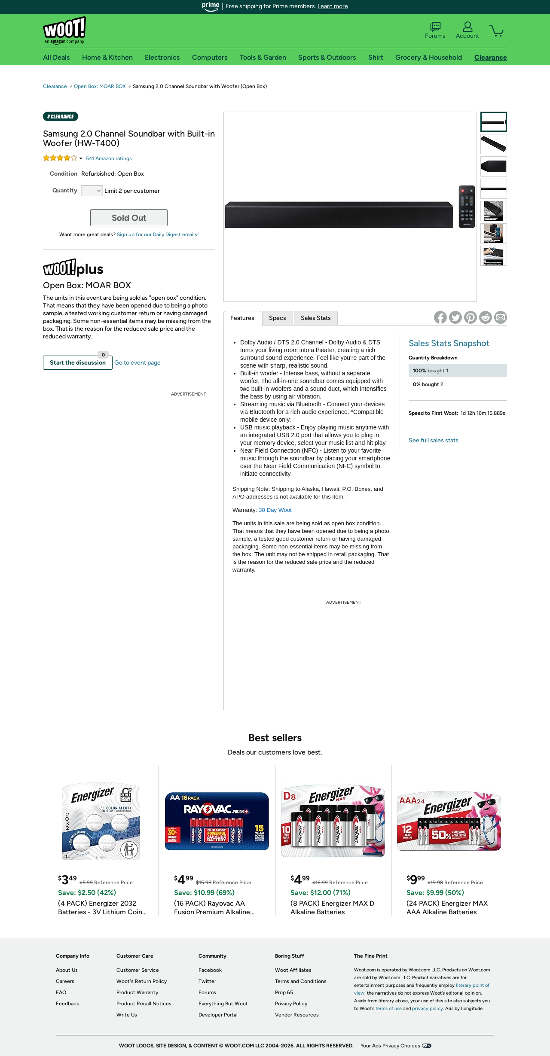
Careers (65, 981)
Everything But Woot (223, 1004)
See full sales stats (433, 440)
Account (467, 30)
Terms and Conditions (301, 981)
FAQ (61, 992)
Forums (435, 30)
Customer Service (137, 970)
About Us (67, 970)
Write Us (126, 1015)
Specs (277, 318)
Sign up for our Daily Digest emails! (158, 234)
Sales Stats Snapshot (449, 343)
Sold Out (129, 218)
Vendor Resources (297, 1015)
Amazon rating (109, 158)
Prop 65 (284, 992)
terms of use (389, 1008)
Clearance (55, 86)
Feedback (67, 1004)
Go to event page (137, 362)
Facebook (210, 970)
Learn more (333, 6)
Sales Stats (316, 318)
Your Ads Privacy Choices (390, 1046)
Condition (63, 173)
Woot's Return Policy (141, 981)
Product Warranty (137, 992)
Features (242, 318)
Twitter (207, 981)
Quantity (64, 190)
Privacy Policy (291, 1004)
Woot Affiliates (293, 970)
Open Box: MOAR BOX (100, 86)
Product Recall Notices (143, 1004)
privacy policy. (428, 1008)
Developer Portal (218, 1015)
